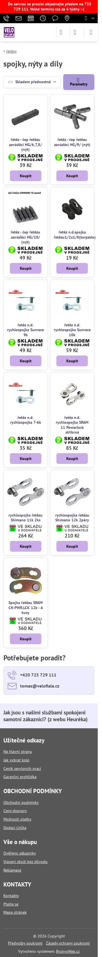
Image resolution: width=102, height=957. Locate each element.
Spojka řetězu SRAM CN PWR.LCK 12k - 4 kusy (25, 607)
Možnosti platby (17, 819)
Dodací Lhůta (14, 827)
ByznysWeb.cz (68, 951)
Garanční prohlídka (20, 776)
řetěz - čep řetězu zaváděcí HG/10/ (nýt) (25, 237)
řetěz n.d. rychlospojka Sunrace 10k (72, 329)
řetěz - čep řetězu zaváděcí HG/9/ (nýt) (72, 142)
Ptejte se (10, 904)
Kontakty (11, 895)
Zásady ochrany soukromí (68, 943)
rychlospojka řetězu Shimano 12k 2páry (72, 518)
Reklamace (12, 870)
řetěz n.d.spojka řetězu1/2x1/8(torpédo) (75, 235)
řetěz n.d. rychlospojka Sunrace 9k (25, 329)
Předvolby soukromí (25, 943)
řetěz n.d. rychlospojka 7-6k (25, 420)
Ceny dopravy (15, 810)
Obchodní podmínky (21, 802)
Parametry (79, 81)
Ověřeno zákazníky (19, 853)
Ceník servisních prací (22, 768)
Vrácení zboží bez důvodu (25, 861)
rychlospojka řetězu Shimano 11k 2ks (25, 518)
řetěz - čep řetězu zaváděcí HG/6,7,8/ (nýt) (25, 144)
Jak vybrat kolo (16, 760)
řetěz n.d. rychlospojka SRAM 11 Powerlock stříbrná (72, 425)
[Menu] (91, 32)
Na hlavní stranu (17, 751)
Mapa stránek (15, 912)
